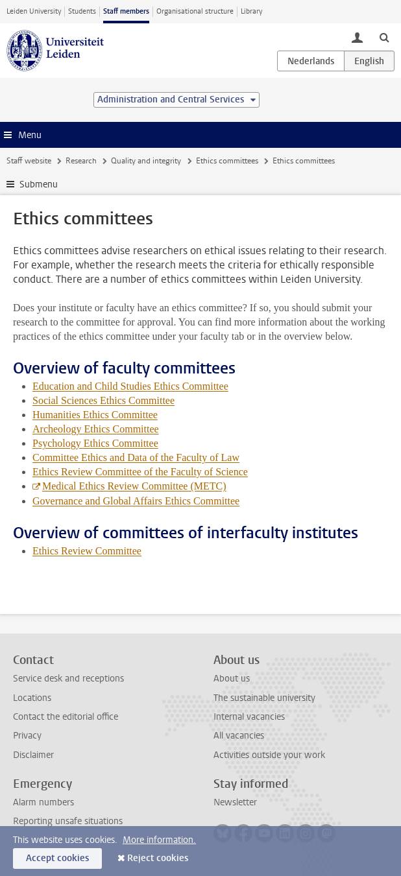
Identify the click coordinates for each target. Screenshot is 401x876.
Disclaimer (33, 755)
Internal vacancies (249, 717)
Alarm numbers (43, 802)
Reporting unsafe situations (68, 821)
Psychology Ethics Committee (95, 443)
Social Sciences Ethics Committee (103, 400)
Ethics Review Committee (86, 550)
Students (82, 11)
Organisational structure (195, 11)
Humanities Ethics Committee (95, 414)
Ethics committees (227, 161)
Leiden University (33, 11)
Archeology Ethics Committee (95, 428)
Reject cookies (157, 858)
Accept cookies (57, 858)
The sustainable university (264, 698)
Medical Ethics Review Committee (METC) (134, 485)
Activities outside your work (269, 755)
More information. (159, 840)
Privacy (27, 735)
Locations (32, 698)
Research (81, 161)
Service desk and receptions (68, 678)
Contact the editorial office (65, 717)
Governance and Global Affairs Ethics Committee (135, 500)
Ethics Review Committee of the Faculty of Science (140, 471)
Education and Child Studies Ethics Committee (130, 386)
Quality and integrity (146, 161)
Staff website (28, 161)
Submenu (38, 184)
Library (251, 11)
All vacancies (238, 735)
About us (231, 678)
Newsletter (235, 802)
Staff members (126, 11)
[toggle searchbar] (384, 37)
